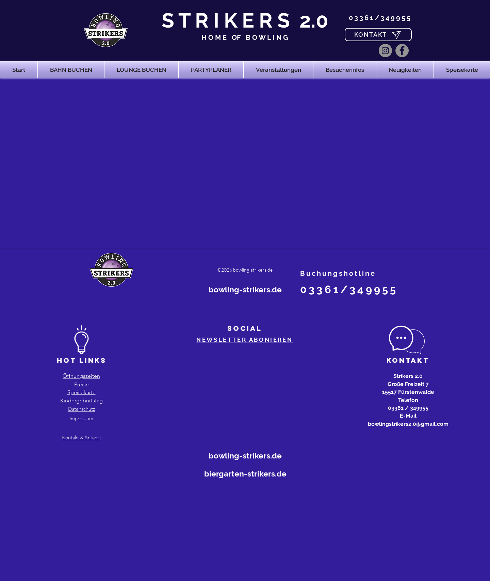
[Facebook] (402, 50)
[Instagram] (385, 50)
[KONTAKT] (378, 34)
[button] (71, 69)
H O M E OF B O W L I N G (244, 37)
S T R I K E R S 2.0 (245, 20)
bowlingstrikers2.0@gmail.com (408, 424)
